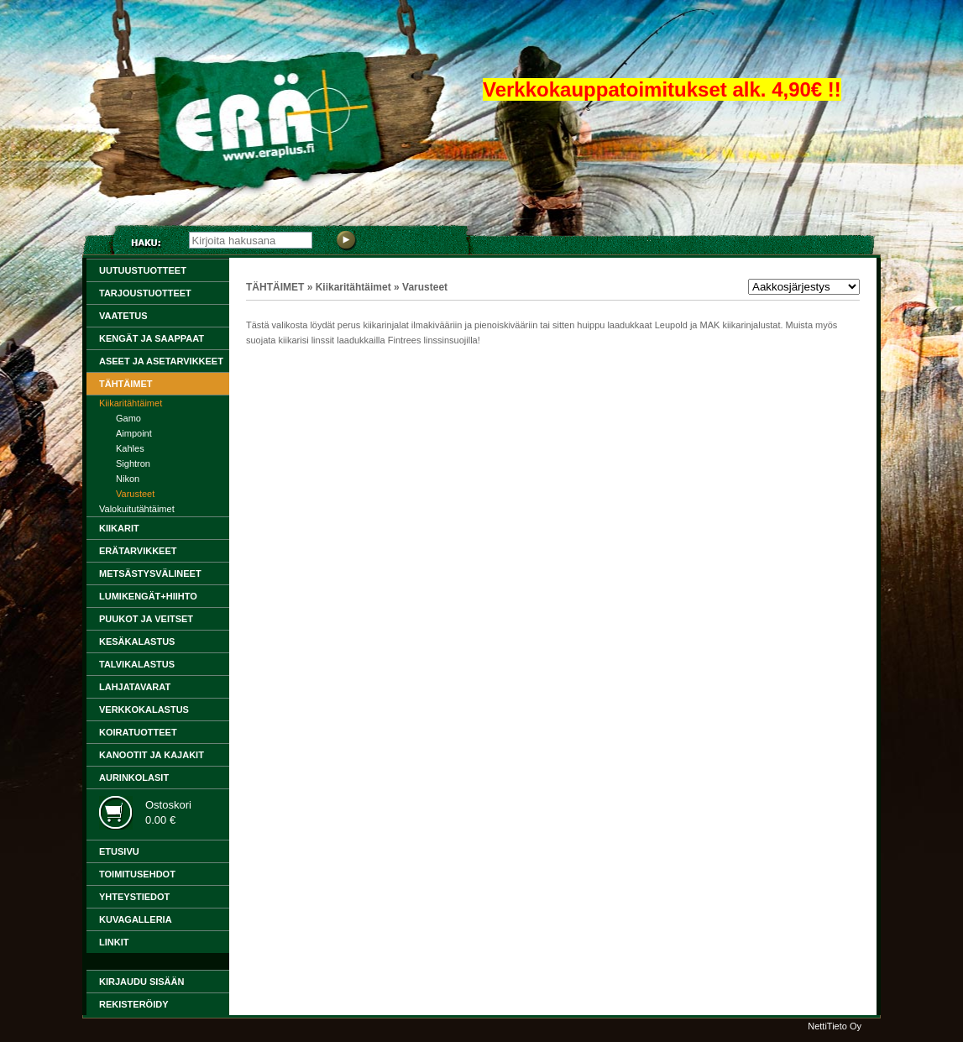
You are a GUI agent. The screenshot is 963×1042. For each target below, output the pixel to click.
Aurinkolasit (134, 777)
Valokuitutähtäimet (137, 509)
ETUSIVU (119, 851)
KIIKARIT (119, 528)
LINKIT (113, 942)
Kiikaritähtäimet (130, 403)
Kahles (130, 448)
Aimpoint (134, 433)
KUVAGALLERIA (135, 919)
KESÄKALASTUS (137, 641)
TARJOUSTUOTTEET (145, 293)
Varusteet (135, 494)
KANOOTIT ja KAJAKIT (151, 755)
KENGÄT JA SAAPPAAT (151, 338)
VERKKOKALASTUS (144, 709)
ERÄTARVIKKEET (138, 551)
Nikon (127, 479)
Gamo (128, 418)
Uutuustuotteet (142, 270)
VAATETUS (123, 316)
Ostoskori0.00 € (168, 812)
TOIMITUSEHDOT (137, 874)
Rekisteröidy (134, 1004)
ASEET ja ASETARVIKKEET (161, 361)
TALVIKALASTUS (137, 664)
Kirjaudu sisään (141, 982)
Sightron (133, 463)
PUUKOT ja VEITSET (146, 619)
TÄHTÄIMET (126, 384)
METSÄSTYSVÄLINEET (150, 573)
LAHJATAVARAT (134, 687)
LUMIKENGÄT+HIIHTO (148, 596)
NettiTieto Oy (834, 1026)
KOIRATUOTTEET (138, 732)
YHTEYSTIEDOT (134, 897)
